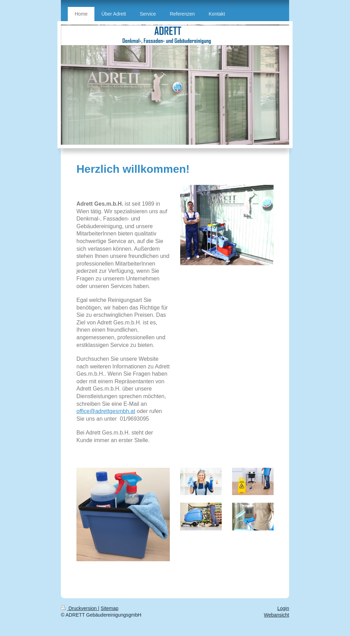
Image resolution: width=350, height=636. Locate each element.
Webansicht (276, 615)
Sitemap (109, 608)
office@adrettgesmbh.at (105, 411)
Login (283, 608)
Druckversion (79, 608)
